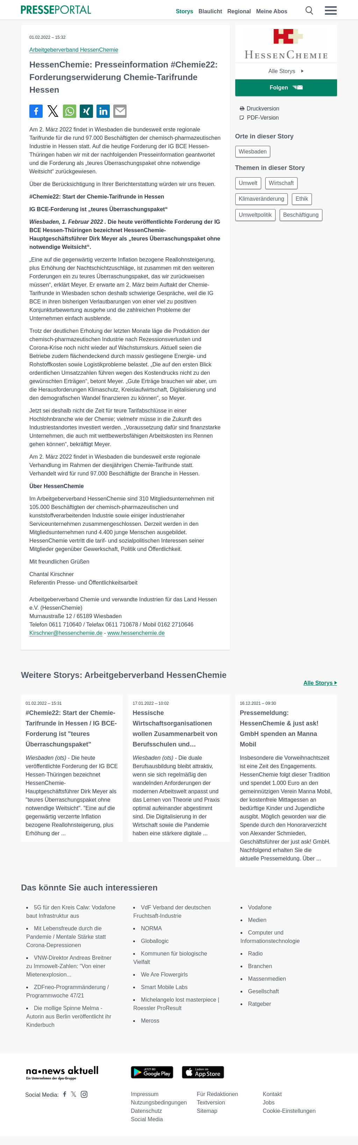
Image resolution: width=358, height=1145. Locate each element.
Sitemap (207, 1120)
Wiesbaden (254, 152)
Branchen (260, 975)
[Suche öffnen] (309, 10)
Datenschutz (146, 1120)
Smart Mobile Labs (164, 996)
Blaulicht (210, 11)
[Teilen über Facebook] (36, 111)
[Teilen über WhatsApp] (69, 111)
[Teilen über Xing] (86, 111)
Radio (255, 962)
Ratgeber (259, 1013)
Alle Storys (286, 71)
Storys (184, 11)
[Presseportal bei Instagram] (82, 1102)
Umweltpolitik (256, 218)
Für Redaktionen (217, 1103)
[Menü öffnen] (330, 10)
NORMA (151, 937)
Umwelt (249, 184)
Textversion (211, 1111)
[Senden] (120, 111)
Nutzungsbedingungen (159, 1111)
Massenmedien (267, 987)
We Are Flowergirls (164, 983)
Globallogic (155, 950)
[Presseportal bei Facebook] (62, 1104)
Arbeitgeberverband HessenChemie (73, 50)
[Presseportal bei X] (71, 1104)
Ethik (304, 201)
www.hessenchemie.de (136, 633)
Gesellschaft (263, 1000)
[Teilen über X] (52, 111)
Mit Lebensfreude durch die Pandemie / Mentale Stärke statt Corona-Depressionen (66, 945)
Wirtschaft (284, 184)
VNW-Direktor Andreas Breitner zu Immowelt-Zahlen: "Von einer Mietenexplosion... (69, 975)
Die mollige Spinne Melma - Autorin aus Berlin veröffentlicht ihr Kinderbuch (68, 1025)
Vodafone (260, 916)
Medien (257, 929)
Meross (150, 1029)
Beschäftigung (303, 218)
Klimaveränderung (262, 201)
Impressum (144, 1103)
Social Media (147, 1128)
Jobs (269, 1111)
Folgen (286, 88)
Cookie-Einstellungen (289, 1120)
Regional (239, 11)
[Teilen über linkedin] (103, 111)
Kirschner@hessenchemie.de (65, 633)
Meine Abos (271, 11)
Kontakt (272, 1103)
